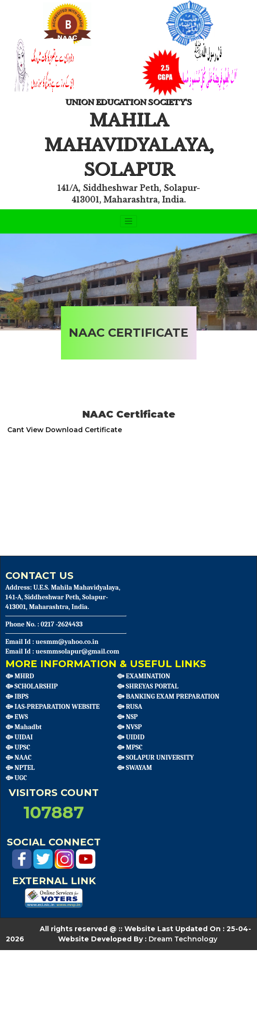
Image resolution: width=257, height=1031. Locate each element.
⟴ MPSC (130, 747)
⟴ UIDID (130, 737)
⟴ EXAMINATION (143, 676)
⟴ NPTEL (20, 768)
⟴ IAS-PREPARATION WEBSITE (52, 707)
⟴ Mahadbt (23, 727)
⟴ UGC (16, 778)
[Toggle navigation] (128, 221)
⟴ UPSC (17, 747)
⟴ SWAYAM (134, 768)
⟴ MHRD (19, 676)
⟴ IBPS (17, 696)
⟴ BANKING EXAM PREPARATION (168, 696)
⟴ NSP (127, 717)
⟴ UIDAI (19, 737)
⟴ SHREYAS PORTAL (147, 686)
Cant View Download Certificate (64, 429)
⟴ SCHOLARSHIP (31, 686)
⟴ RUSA (129, 707)
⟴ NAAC (18, 757)
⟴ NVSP (129, 727)
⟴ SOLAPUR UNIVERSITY (155, 757)
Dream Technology (183, 939)
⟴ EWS (16, 717)
